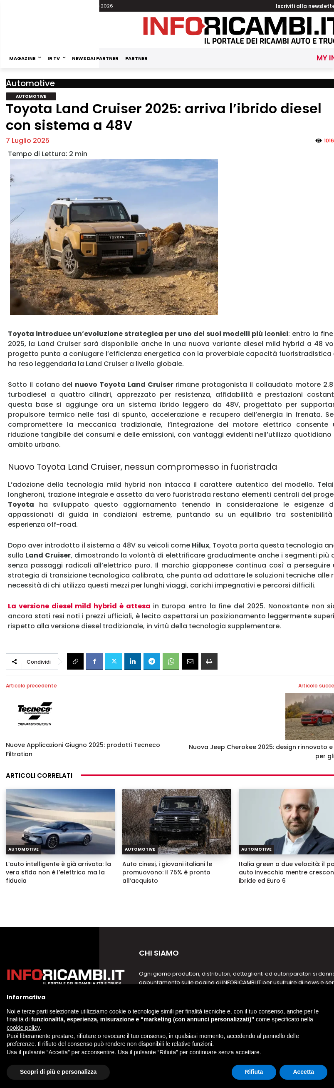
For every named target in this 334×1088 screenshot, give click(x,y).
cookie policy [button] (23, 1027)
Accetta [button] (303, 1071)
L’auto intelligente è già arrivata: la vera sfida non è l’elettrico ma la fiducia (58, 872)
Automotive (30, 83)
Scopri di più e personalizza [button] (58, 1071)
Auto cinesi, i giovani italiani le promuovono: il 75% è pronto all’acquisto (167, 872)
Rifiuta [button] (254, 1071)
